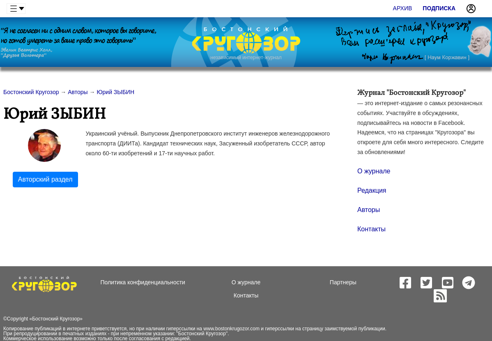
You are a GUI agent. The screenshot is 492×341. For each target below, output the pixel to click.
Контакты (371, 229)
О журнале (373, 171)
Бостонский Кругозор (56, 319)
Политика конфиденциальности (142, 282)
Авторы (368, 209)
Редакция (371, 190)
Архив (402, 8)
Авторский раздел (45, 179)
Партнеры (343, 282)
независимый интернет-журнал (245, 57)
